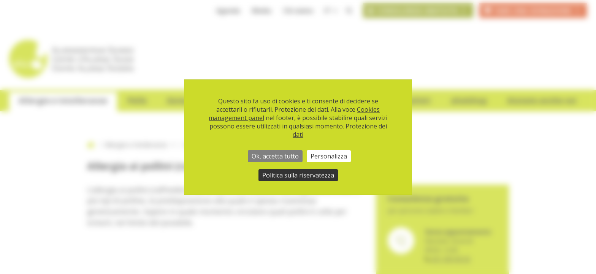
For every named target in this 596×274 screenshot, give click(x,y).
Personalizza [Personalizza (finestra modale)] (329, 156)
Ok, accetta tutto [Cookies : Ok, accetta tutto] (275, 156)
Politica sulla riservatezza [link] (298, 175)
